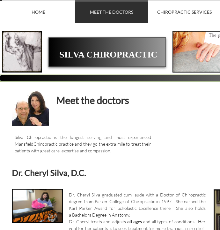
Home (38, 12)
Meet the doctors (111, 12)
